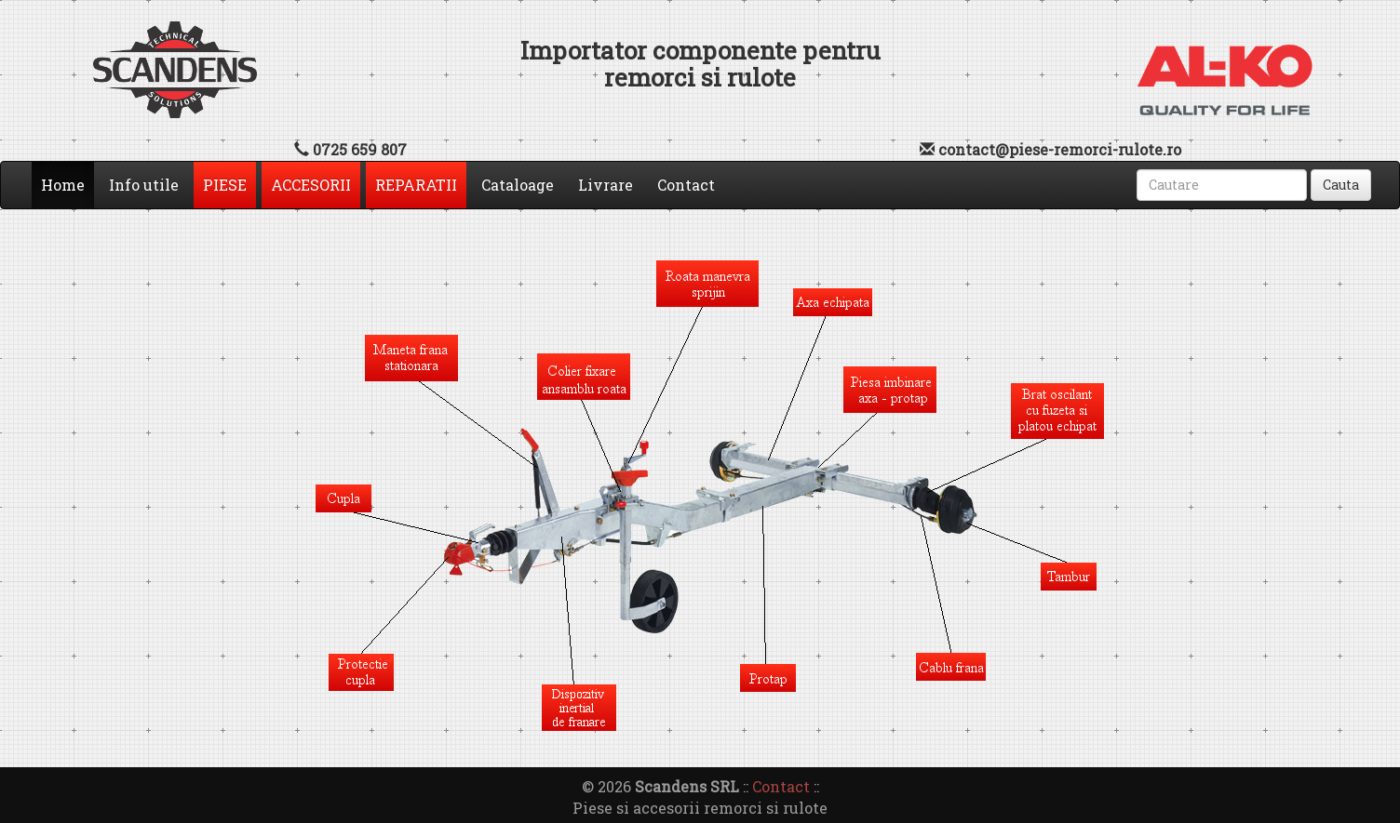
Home (67, 184)
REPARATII (416, 184)
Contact (686, 184)
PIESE (225, 184)
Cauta (1341, 184)
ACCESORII (311, 184)
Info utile (144, 184)
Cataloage (517, 184)
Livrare (605, 184)
